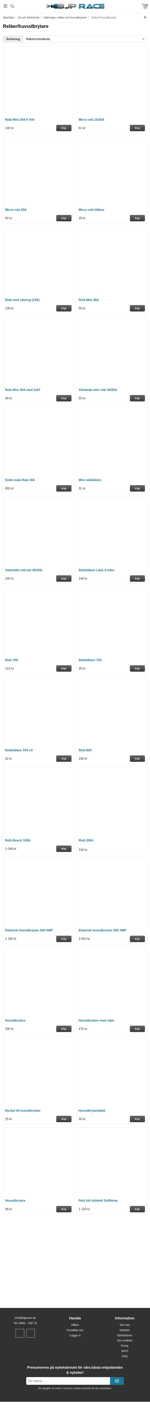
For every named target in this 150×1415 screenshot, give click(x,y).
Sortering (13, 39)
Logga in (75, 1335)
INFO (124, 1351)
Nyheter (125, 1330)
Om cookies (124, 1340)
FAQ (125, 1356)
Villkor (75, 1324)
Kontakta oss (75, 1330)
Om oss (125, 1324)
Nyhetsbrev (124, 1335)
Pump (125, 1345)
